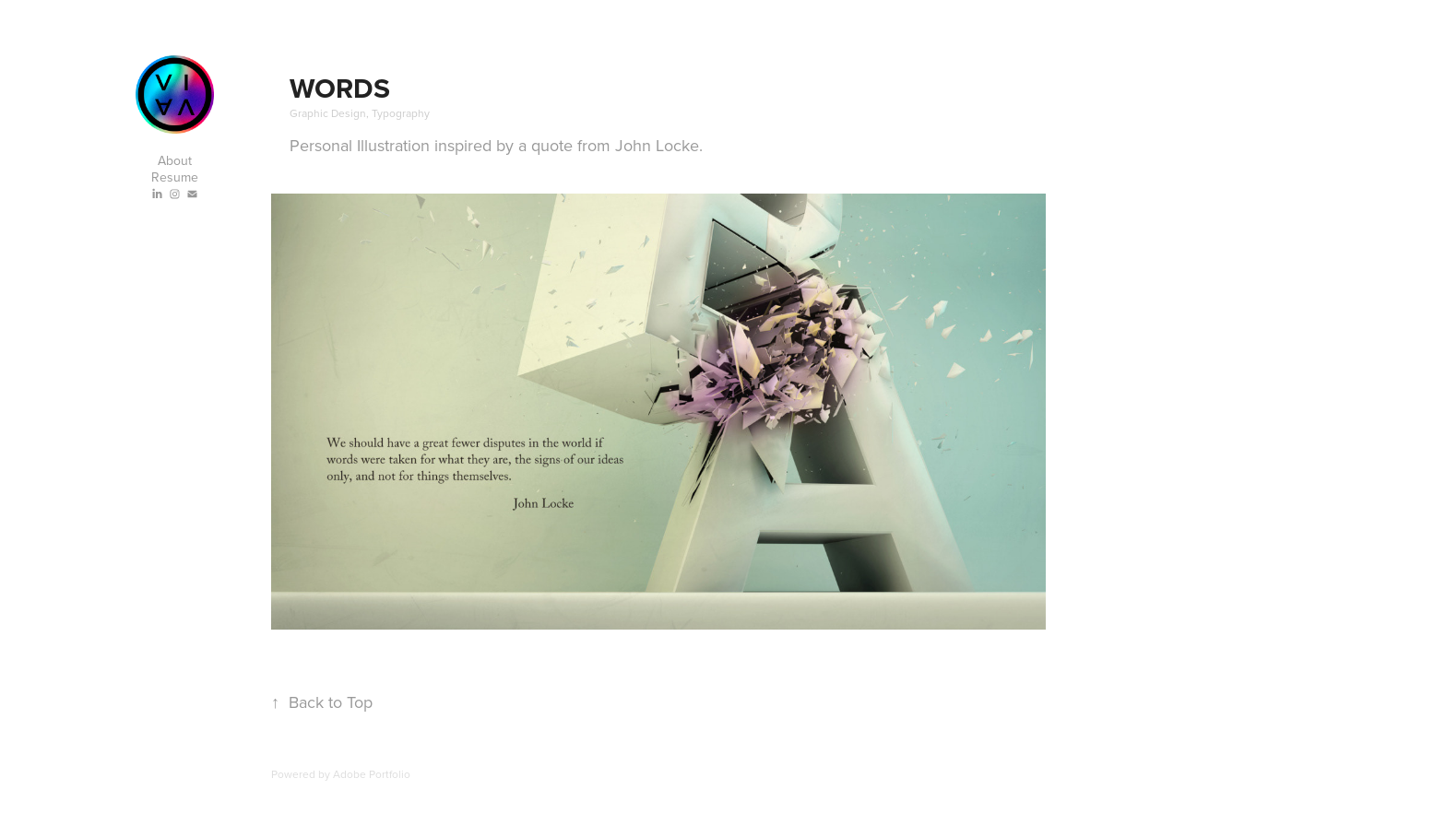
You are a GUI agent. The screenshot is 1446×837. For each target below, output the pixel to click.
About (175, 160)
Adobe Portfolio (371, 774)
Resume (174, 177)
